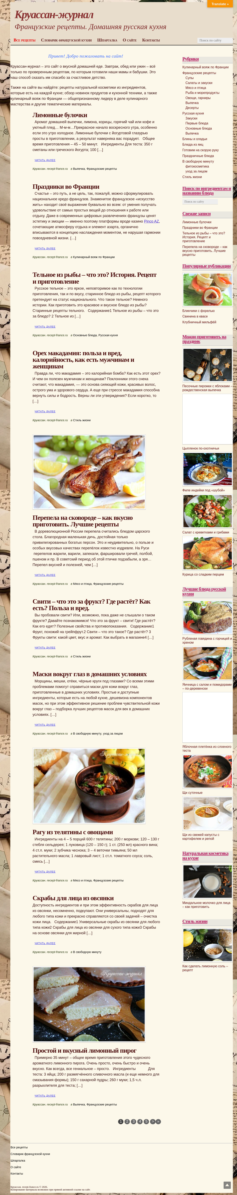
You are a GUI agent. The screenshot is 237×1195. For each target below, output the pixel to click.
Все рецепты (24, 40)
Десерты (192, 108)
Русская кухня (108, 335)
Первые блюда (196, 123)
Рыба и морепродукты (202, 92)
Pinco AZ (151, 221)
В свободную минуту (87, 733)
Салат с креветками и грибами (205, 532)
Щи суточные (192, 792)
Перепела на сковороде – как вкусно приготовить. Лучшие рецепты (83, 521)
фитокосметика (197, 166)
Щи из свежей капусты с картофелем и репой (200, 836)
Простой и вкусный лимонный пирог (84, 1050)
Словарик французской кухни (66, 40)
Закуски (191, 118)
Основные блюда (85, 335)
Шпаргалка (107, 40)
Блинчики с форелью (198, 311)
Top (227, 1185)
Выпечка (79, 168)
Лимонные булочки (60, 115)
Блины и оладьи (194, 139)
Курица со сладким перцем (203, 574)
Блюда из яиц (192, 144)
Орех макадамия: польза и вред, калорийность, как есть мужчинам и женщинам (83, 359)
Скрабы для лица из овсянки (73, 898)
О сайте (130, 40)
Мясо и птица (82, 583)
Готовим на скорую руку (200, 150)
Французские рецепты (102, 168)
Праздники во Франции (66, 186)
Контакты (151, 40)
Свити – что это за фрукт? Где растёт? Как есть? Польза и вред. (91, 605)
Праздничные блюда (198, 156)
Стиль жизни (82, 420)
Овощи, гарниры (198, 98)
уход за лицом (113, 733)
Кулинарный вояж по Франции (94, 257)
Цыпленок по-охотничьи (200, 448)
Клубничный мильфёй (199, 322)
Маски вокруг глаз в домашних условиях (90, 674)
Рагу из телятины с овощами (73, 832)
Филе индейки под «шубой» (203, 490)
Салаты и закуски (198, 83)
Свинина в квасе (195, 316)
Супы (189, 78)
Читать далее (45, 160)
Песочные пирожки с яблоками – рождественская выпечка (207, 388)
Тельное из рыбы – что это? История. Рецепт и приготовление (94, 278)
